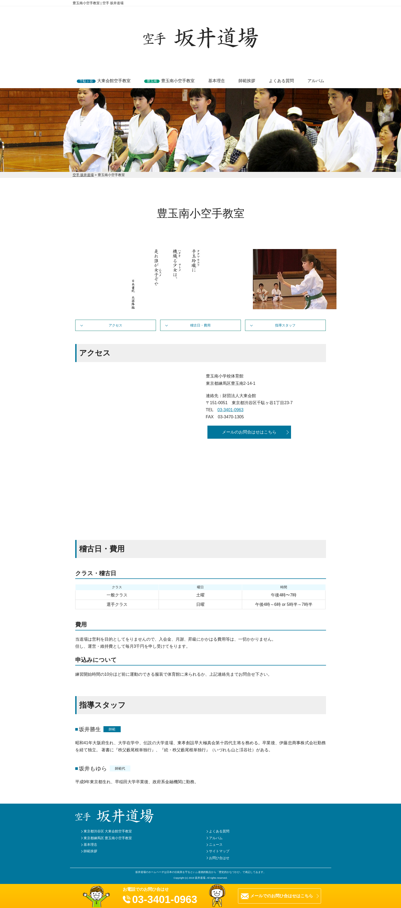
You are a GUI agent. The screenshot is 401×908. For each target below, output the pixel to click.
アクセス (115, 325)
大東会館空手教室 (104, 80)
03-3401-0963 (230, 410)
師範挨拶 (247, 80)
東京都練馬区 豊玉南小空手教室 (108, 838)
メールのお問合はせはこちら (249, 432)
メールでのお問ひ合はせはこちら (281, 896)
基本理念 (216, 80)
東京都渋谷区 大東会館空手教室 (108, 831)
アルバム (315, 80)
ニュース (216, 845)
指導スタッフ (285, 325)
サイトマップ (219, 851)
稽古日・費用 (200, 325)
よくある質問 (281, 80)
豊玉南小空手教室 (169, 80)
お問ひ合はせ (219, 858)
